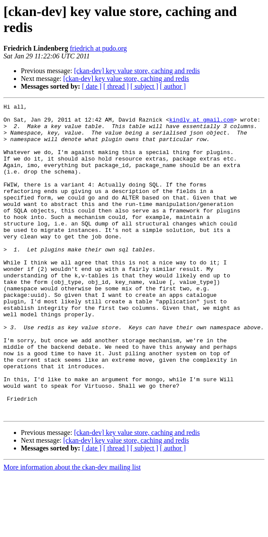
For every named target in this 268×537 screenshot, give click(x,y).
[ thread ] (116, 86)
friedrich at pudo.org (98, 48)
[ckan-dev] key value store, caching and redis (137, 70)
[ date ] (91, 86)
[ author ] (173, 86)
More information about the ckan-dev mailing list (72, 529)
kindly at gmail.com (201, 123)
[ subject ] (144, 86)
